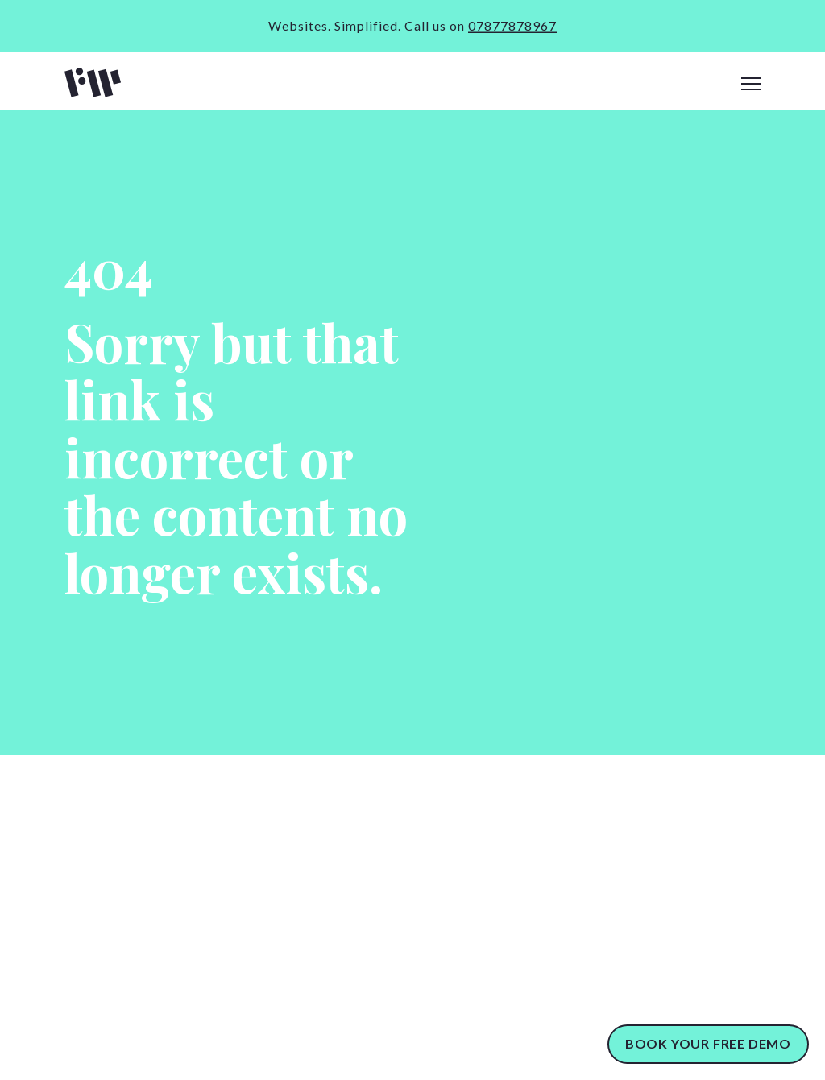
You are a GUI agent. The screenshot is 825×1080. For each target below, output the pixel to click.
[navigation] (751, 84)
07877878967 (512, 25)
